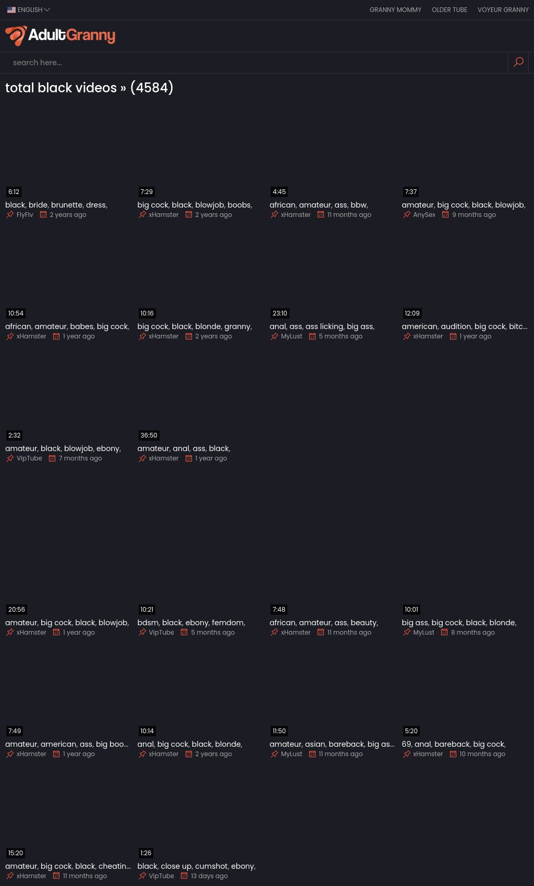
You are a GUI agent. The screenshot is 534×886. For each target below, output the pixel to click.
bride (38, 205)
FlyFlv (19, 215)
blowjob (209, 205)
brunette (66, 205)
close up (176, 866)
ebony (107, 448)
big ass (360, 326)
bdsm (148, 622)
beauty (363, 622)
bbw (358, 205)
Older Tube (449, 9)
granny (237, 326)
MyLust (286, 336)
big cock (153, 205)
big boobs (114, 744)
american (420, 326)
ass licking (324, 326)
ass (341, 205)
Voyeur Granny (503, 9)
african (283, 205)
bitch (518, 326)
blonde (208, 326)
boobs (239, 205)
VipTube (23, 458)
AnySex (419, 215)
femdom (228, 622)
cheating (115, 866)
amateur (315, 205)
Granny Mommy (395, 9)
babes (81, 326)
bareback (346, 744)
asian (315, 744)
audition (456, 326)
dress (96, 205)
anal (278, 326)
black (15, 205)
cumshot (211, 866)
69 (406, 744)
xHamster (158, 215)
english (29, 9)
